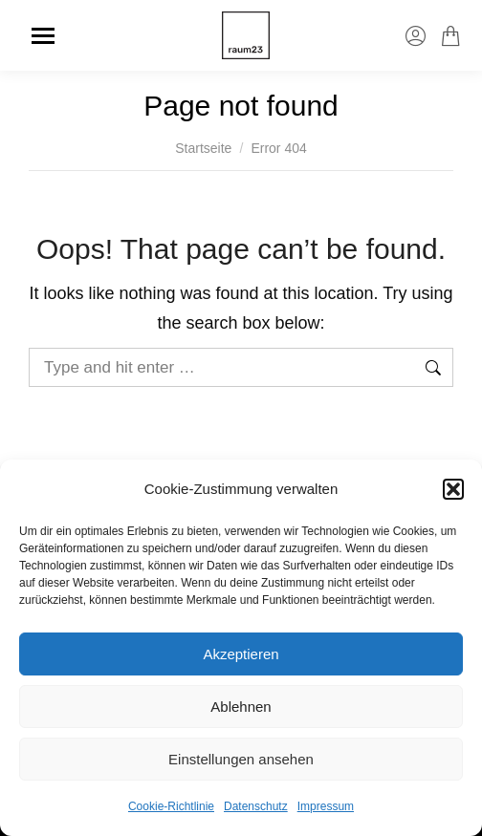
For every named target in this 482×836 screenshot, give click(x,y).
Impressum (325, 806)
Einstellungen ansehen (241, 759)
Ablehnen (240, 706)
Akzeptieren (240, 654)
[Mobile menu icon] (43, 35)
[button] (453, 489)
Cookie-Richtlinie (171, 806)
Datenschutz (256, 806)
